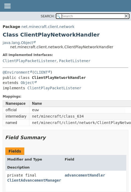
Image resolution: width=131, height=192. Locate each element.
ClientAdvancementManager (34, 180)
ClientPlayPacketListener (30, 61)
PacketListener (74, 61)
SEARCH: (48, 16)
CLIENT (41, 72)
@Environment (16, 72)
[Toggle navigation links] (7, 6)
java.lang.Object (18, 43)
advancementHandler (85, 175)
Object (27, 83)
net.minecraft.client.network (47, 27)
